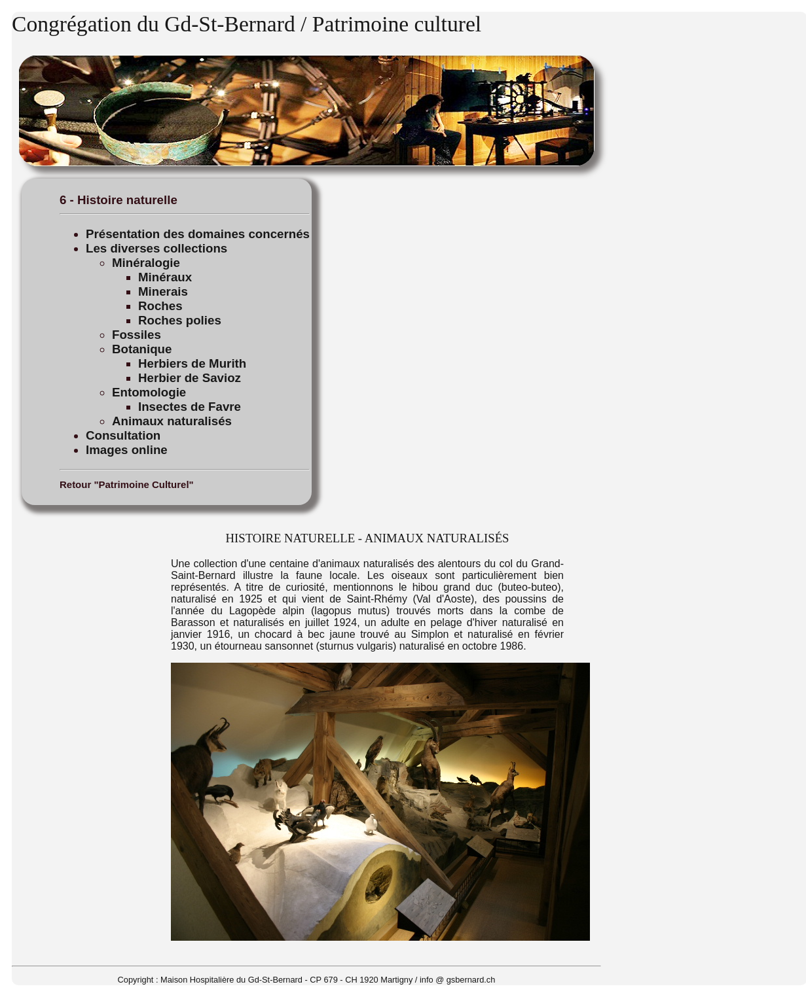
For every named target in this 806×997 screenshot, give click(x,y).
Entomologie (149, 392)
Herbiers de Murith (192, 363)
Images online (127, 450)
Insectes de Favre (189, 406)
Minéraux (165, 277)
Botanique (142, 349)
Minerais (163, 291)
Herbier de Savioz (189, 378)
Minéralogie (146, 263)
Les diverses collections (156, 248)
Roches (160, 306)
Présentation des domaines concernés (198, 234)
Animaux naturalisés (172, 421)
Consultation (123, 435)
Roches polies (179, 320)
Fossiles (136, 334)
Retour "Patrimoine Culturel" (127, 484)
